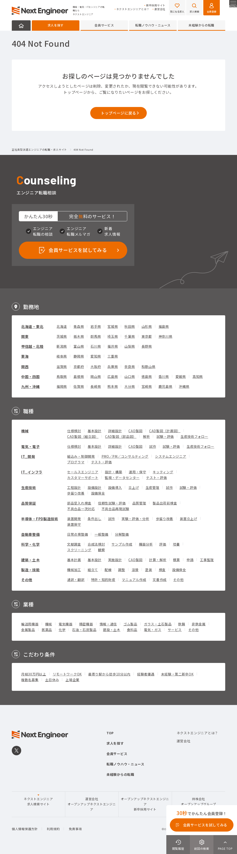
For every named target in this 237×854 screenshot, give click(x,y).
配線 (108, 569)
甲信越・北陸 (32, 346)
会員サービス (104, 25)
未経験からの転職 (201, 25)
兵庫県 (112, 366)
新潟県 (62, 346)
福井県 (112, 346)
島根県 (79, 376)
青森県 (79, 326)
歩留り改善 (76, 493)
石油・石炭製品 (84, 629)
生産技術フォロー (194, 436)
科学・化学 (30, 544)
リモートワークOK (67, 674)
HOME (21, 25)
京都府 (79, 366)
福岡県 (62, 386)
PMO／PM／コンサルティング (125, 456)
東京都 (147, 336)
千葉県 (129, 336)
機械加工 (74, 569)
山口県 (129, 376)
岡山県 (95, 376)
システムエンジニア (170, 456)
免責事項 (75, 829)
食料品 (132, 629)
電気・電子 (30, 446)
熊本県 (112, 386)
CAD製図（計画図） (164, 430)
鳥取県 (62, 376)
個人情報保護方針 (25, 829)
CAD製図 (135, 430)
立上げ (133, 487)
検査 (162, 569)
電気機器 (66, 624)
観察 (101, 549)
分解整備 (122, 534)
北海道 (62, 326)
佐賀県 (79, 386)
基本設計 (95, 430)
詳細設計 (115, 430)
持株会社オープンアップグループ (198, 801)
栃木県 (79, 336)
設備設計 (95, 487)
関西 (25, 366)
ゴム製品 (130, 624)
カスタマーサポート (82, 477)
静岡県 (79, 356)
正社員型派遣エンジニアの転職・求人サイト (39, 149)
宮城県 (112, 326)
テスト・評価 (101, 462)
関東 (25, 336)
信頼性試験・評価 (112, 503)
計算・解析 (158, 559)
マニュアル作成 (134, 579)
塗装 (148, 569)
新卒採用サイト (155, 5)
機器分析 (146, 544)
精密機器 (86, 624)
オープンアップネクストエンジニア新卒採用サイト (145, 804)
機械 (25, 430)
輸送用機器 (30, 624)
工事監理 (207, 559)
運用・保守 (137, 472)
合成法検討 (96, 544)
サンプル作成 (121, 544)
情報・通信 (108, 624)
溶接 (135, 569)
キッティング (163, 472)
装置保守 (74, 524)
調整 (121, 569)
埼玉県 (112, 336)
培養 (176, 544)
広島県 (112, 376)
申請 (190, 559)
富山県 (79, 346)
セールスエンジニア (82, 472)
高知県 (197, 376)
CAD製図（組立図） (82, 436)
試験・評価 (165, 436)
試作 (152, 446)
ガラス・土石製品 (158, 624)
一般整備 (101, 534)
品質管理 (139, 503)
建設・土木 (111, 629)
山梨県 (129, 346)
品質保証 (28, 503)
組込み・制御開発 (81, 456)
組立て (93, 569)
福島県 (164, 326)
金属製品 (28, 629)
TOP (110, 732)
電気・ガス (152, 629)
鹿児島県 (165, 386)
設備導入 (115, 487)
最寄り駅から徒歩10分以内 (109, 674)
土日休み (52, 679)
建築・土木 (30, 559)
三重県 (112, 356)
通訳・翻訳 (76, 579)
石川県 (95, 346)
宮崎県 (147, 386)
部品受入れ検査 (79, 503)
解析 (146, 436)
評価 (162, 544)
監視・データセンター (122, 477)
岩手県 (95, 326)
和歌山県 (148, 366)
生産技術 (28, 487)
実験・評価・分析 (135, 518)
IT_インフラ (31, 472)
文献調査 (74, 544)
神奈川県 (165, 336)
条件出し (95, 518)
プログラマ (76, 462)
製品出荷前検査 (165, 503)
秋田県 (129, 326)
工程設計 (74, 487)
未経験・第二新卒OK (177, 674)
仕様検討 (74, 430)
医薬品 (47, 629)
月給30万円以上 (33, 674)
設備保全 (98, 493)
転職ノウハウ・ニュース (153, 25)
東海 (25, 356)
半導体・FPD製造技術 (39, 518)
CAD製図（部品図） (120, 436)
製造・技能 (30, 569)
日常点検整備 (77, 534)
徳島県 (147, 376)
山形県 (147, 326)
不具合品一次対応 (81, 508)
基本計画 (74, 559)
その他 (26, 579)
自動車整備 (30, 534)
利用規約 (53, 829)
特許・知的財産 (103, 579)
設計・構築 (113, 472)
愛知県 (95, 356)
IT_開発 (28, 456)
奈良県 (129, 366)
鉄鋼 (181, 624)
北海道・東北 (32, 326)
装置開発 (74, 518)
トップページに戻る (118, 113)
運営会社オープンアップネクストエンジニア (92, 804)
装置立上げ (188, 518)
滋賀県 (62, 366)
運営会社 (159, 9)
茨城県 (62, 336)
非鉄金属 (199, 624)
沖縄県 (184, 386)
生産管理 (152, 487)
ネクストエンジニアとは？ (132, 9)
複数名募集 (30, 679)
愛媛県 (181, 376)
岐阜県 (62, 356)
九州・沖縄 (30, 386)
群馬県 (95, 336)
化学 (62, 629)
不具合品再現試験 (115, 508)
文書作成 (160, 579)
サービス (175, 629)
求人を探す (56, 25)
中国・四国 (30, 376)
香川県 (164, 376)
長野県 (147, 346)
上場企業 (72, 679)
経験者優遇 (146, 674)
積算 (176, 559)
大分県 (129, 386)
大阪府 (95, 366)
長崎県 (95, 386)
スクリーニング (79, 549)
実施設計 (115, 559)
